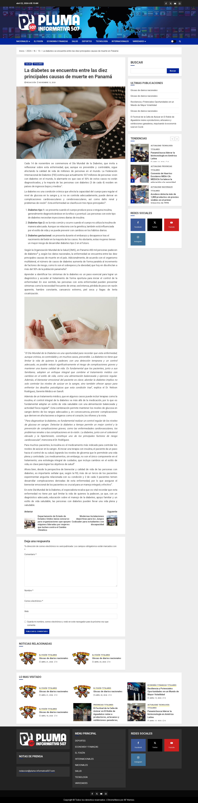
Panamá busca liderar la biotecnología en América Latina (164, 155)
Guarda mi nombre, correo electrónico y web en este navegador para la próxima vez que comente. (67, 623)
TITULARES (38, 64)
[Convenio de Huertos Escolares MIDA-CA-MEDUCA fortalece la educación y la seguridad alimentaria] (140, 174)
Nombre (28, 590)
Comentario (30, 554)
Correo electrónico (33, 601)
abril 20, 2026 (100, 662)
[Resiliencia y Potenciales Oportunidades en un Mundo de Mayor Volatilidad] (136, 691)
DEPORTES (87, 41)
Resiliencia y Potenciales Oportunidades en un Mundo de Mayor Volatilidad (163, 691)
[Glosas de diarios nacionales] (28, 658)
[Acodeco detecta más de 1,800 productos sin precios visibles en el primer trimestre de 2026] (140, 194)
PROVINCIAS (167, 166)
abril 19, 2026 (155, 698)
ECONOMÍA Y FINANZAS (57, 41)
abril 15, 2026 (155, 721)
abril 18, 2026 (47, 716)
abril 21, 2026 (47, 662)
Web (26, 611)
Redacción (31, 82)
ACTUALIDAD (156, 146)
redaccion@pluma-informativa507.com (37, 771)
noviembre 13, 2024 (47, 82)
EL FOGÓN (38, 41)
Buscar (137, 62)
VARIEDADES (138, 41)
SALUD (75, 41)
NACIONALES (22, 41)
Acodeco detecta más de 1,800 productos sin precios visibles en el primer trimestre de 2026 (165, 198)
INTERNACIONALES (120, 41)
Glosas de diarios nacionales (53, 658)
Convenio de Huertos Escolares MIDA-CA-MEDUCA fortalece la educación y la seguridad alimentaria (163, 179)
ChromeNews (113, 800)
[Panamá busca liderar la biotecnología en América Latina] (140, 153)
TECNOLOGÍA (102, 41)
